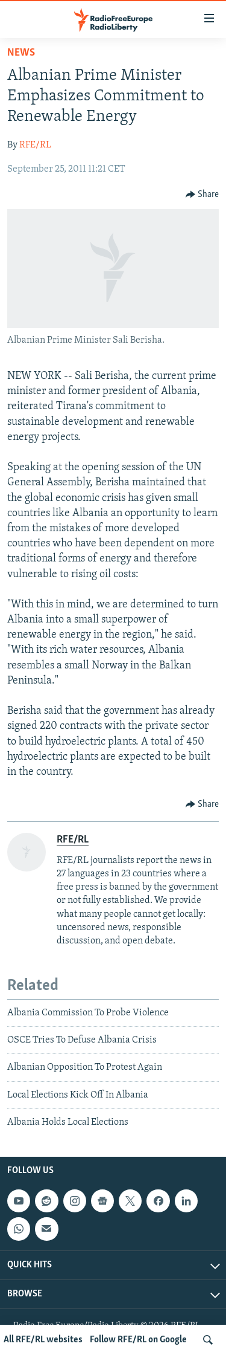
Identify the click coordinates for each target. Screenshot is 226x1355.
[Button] (202, 194)
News (21, 53)
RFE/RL (35, 145)
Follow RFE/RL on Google (138, 1340)
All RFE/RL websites (43, 1340)
